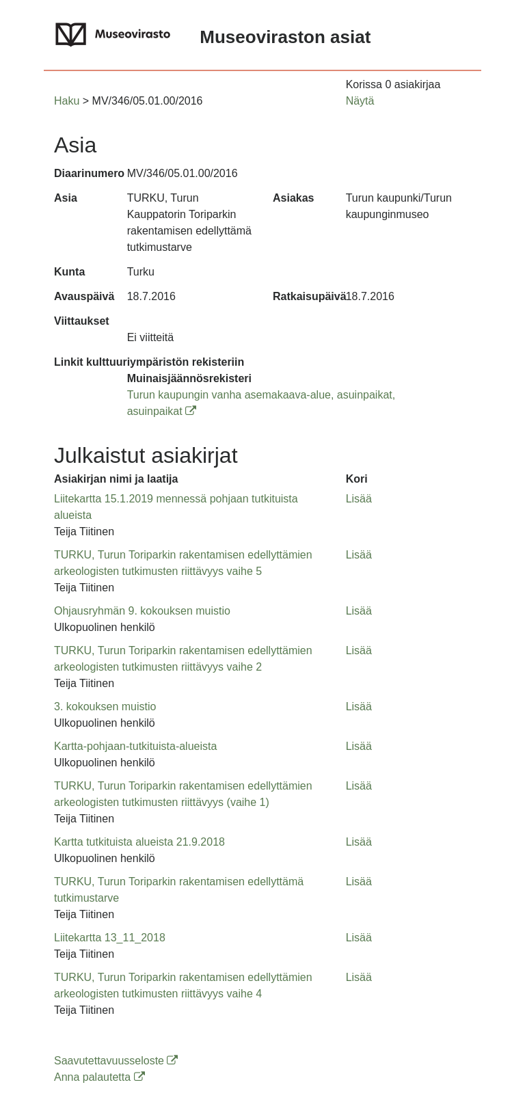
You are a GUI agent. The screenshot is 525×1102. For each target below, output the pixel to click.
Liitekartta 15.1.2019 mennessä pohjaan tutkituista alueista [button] (176, 507)
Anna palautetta (99, 1077)
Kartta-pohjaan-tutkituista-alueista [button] (135, 746)
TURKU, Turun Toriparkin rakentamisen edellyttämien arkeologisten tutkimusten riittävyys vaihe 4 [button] (183, 985)
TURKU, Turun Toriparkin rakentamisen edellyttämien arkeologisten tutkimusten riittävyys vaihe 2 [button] (183, 659)
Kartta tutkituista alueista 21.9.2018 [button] (139, 842)
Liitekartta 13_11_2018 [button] (109, 937)
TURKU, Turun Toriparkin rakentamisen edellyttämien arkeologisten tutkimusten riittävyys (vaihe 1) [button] (183, 794)
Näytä (360, 101)
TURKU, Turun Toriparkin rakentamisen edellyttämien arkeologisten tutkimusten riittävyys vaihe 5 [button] (183, 563)
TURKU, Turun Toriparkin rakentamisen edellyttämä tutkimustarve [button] (179, 890)
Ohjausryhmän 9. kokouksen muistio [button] (142, 611)
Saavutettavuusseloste (116, 1060)
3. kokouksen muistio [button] (105, 706)
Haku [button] (66, 101)
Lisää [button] (359, 499)
